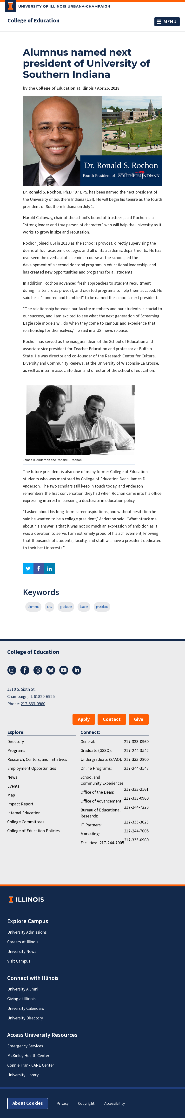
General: (87, 742)
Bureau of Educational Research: (100, 813)
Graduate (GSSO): (96, 751)
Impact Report (20, 804)
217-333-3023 (136, 822)
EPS (49, 607)
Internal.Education (23, 813)
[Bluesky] (51, 673)
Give (138, 719)
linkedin (49, 569)
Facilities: (88, 843)
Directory (15, 742)
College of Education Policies (33, 831)
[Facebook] (25, 673)
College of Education (33, 20)
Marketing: (90, 834)
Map (11, 795)
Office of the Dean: (97, 792)
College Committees (25, 822)
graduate (66, 607)
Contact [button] (112, 719)
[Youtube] (64, 673)
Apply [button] (84, 719)
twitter (28, 569)
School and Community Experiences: (102, 780)
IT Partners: (91, 825)
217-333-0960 (33, 704)
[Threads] (38, 673)
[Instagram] (12, 673)
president (102, 607)
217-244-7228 (136, 807)
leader (84, 607)
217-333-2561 (136, 789)
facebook (39, 569)
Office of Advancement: (101, 801)
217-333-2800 (136, 759)
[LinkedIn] (77, 673)
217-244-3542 (136, 751)
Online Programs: (96, 768)
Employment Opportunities (31, 768)
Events (13, 786)
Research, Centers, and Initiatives (37, 759)
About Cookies (28, 1103)
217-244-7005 (136, 831)
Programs (16, 751)
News (12, 777)
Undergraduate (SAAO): (101, 759)
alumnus (33, 607)
